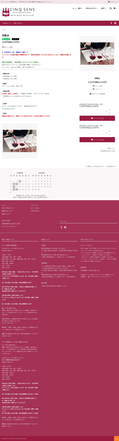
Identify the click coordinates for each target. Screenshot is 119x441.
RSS (3, 220)
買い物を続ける (111, 166)
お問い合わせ (17, 23)
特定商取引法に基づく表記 (108, 151)
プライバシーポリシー (9, 226)
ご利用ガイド (6, 23)
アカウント (113, 1)
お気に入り (97, 89)
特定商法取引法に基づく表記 (11, 223)
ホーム (4, 29)
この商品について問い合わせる (95, 166)
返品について (111, 148)
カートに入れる (97, 118)
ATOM (8, 220)
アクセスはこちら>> (8, 108)
